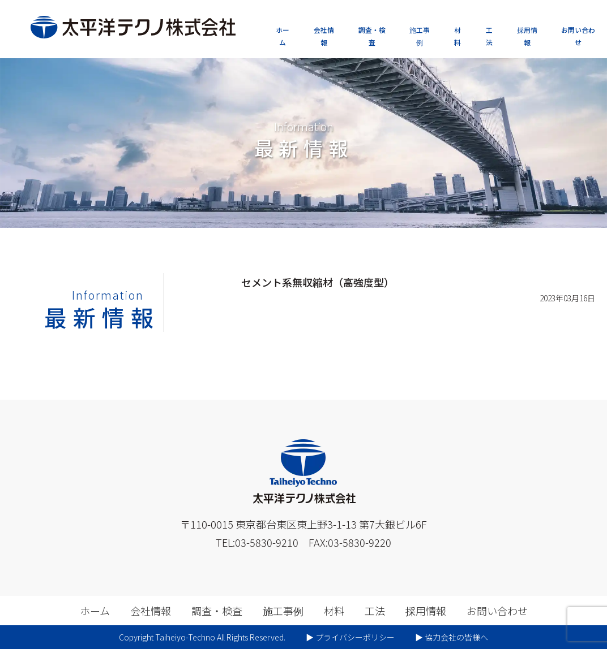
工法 (489, 35)
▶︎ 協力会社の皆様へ (451, 637)
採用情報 (527, 35)
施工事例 (419, 35)
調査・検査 (372, 35)
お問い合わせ (578, 35)
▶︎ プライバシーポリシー (350, 637)
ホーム (282, 35)
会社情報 (324, 35)
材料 (457, 35)
